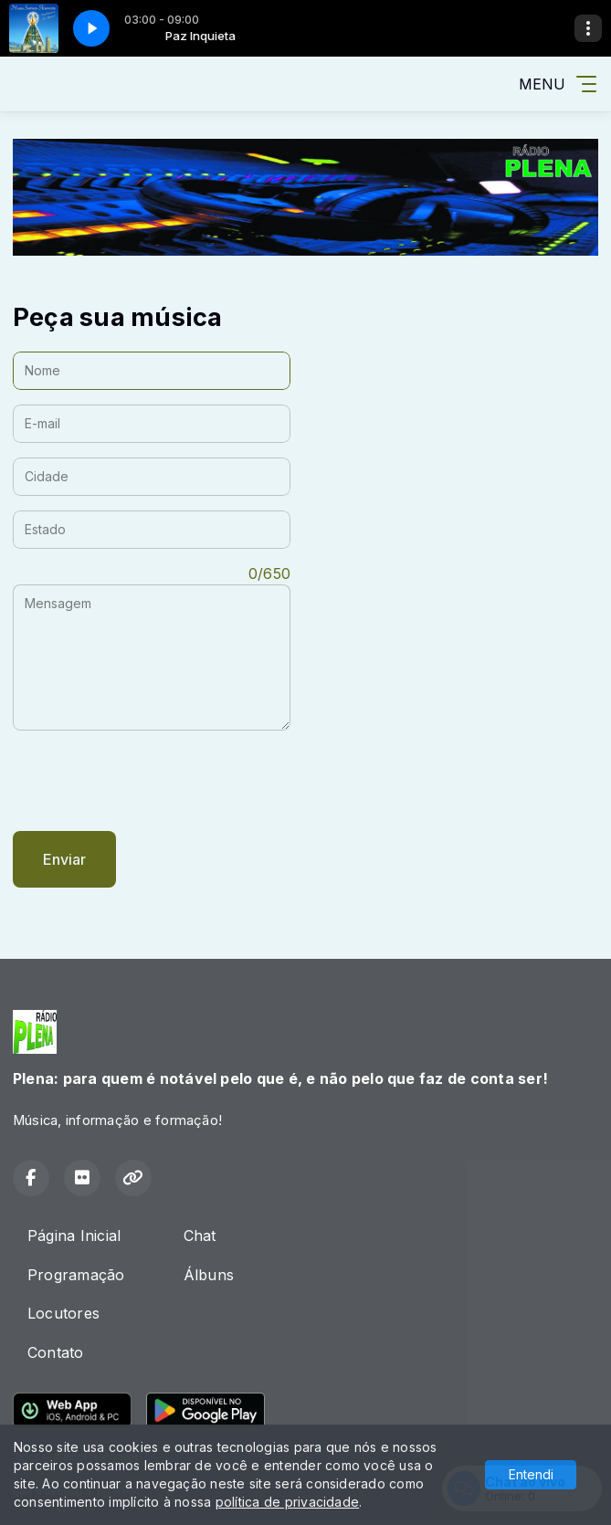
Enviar (64, 859)
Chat (200, 1235)
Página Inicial (74, 1235)
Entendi (531, 1474)
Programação (76, 1275)
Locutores (63, 1313)
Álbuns (209, 1275)
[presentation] (151, 780)
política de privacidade (288, 1501)
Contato (55, 1352)
